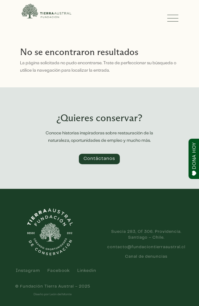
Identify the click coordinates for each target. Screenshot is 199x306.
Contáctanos (99, 159)
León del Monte (61, 294)
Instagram (28, 270)
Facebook (58, 270)
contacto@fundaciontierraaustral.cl (146, 247)
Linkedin (86, 270)
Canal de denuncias (146, 257)
